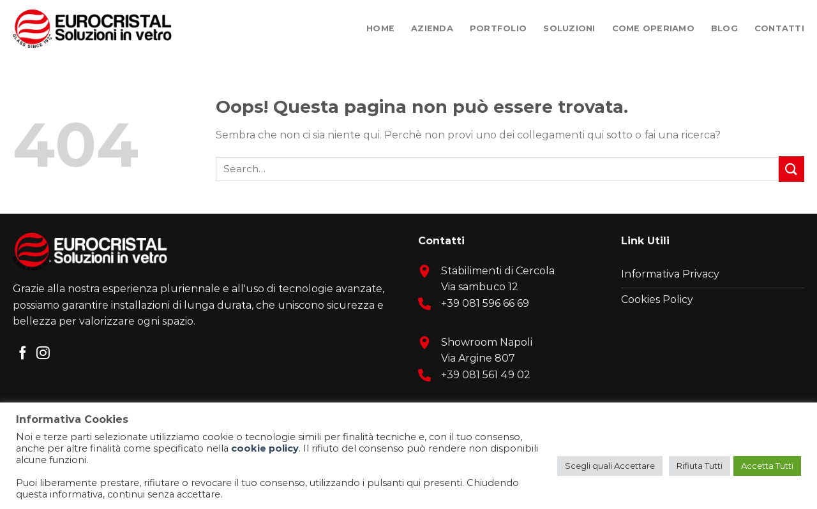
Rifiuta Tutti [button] (700, 466)
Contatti (779, 28)
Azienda (432, 28)
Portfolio (498, 28)
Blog (724, 28)
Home (380, 28)
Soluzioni (569, 28)
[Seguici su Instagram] (43, 353)
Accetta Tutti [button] (767, 466)
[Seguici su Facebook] (22, 353)
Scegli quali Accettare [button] (610, 466)
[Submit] (791, 168)
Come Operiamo (653, 28)
